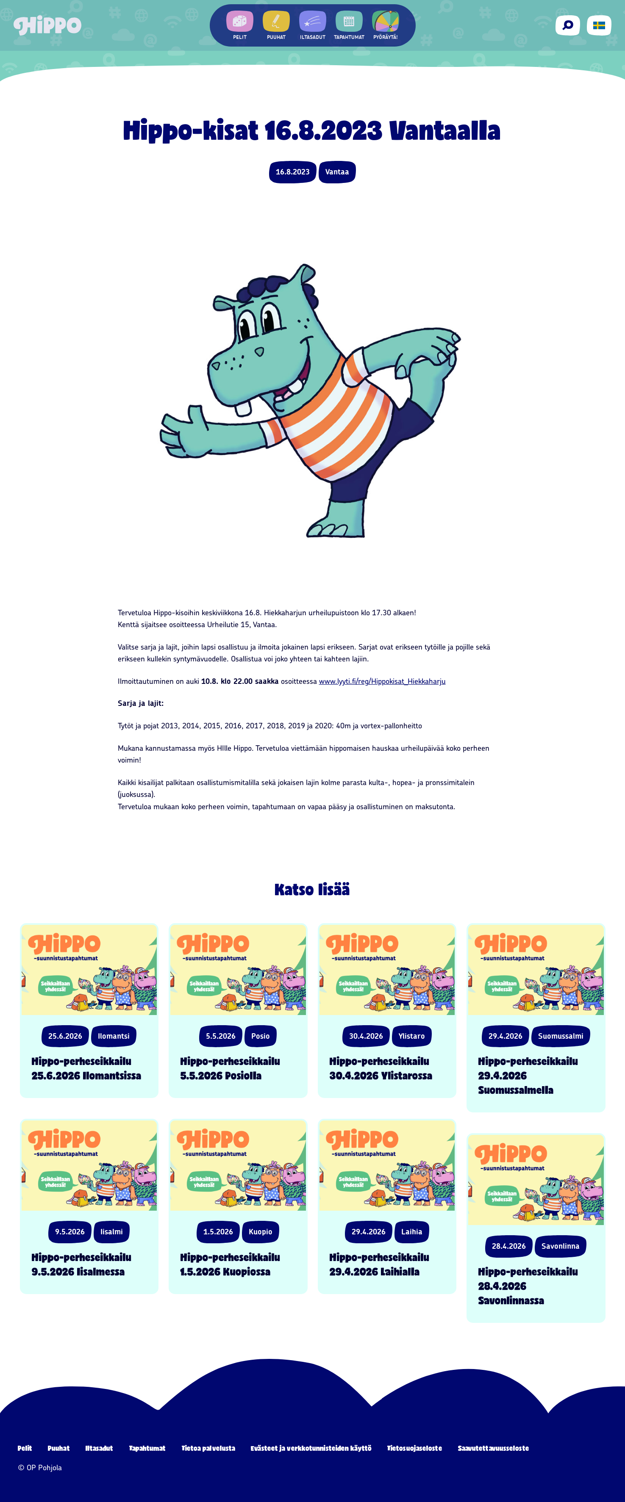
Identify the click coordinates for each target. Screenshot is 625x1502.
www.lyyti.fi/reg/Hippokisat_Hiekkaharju (382, 681)
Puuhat (59, 1448)
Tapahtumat (147, 1448)
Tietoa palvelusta (209, 1448)
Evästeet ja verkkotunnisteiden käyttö (311, 1448)
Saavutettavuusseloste (493, 1448)
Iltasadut (100, 1448)
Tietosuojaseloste (414, 1448)
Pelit (25, 1448)
